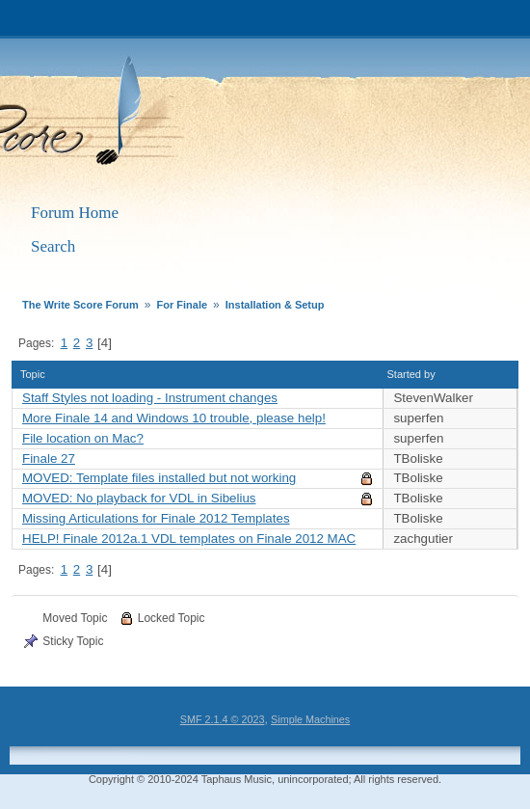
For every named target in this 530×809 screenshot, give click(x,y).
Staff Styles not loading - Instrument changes (150, 398)
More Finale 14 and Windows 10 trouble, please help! (174, 418)
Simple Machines (310, 719)
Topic (32, 374)
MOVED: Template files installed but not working (159, 478)
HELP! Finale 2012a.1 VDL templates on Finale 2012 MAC (189, 538)
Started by (420, 374)
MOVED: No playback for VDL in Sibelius (138, 498)
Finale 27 (48, 458)
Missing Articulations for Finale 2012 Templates (156, 518)
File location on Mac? (83, 438)
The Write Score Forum (240, 117)
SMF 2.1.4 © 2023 (222, 719)
